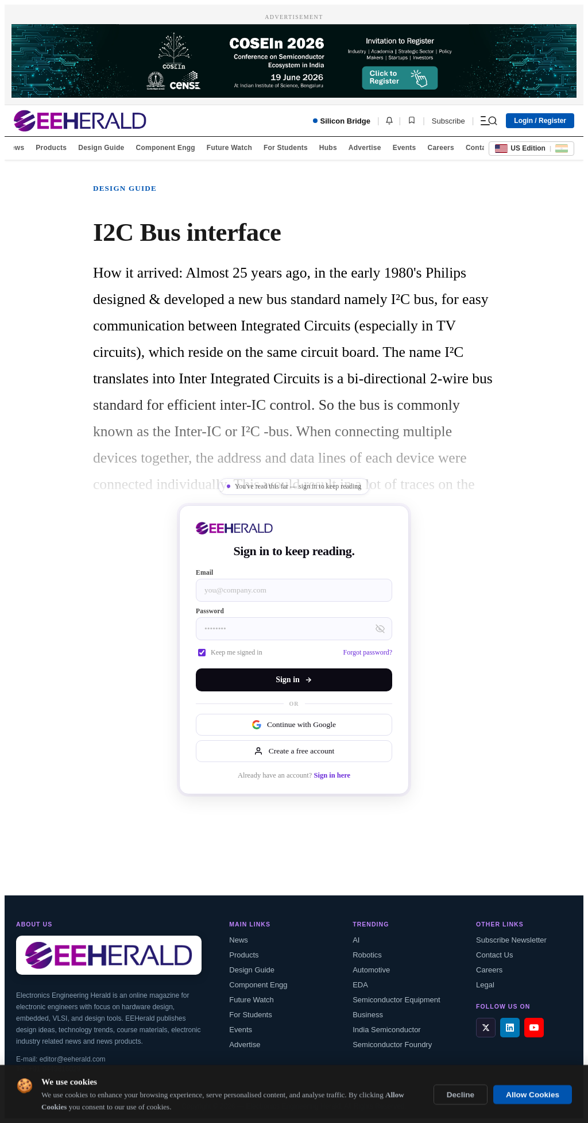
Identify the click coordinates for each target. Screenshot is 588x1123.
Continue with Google (294, 724)
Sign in (294, 679)
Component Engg (165, 148)
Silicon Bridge (341, 121)
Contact (479, 148)
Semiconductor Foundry (392, 1044)
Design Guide (101, 148)
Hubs (328, 148)
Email (205, 572)
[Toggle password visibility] (380, 628)
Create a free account (294, 751)
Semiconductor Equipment (396, 999)
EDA (360, 984)
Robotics (367, 955)
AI (356, 940)
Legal (485, 984)
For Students (286, 148)
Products (51, 148)
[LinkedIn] (510, 1027)
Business (368, 1014)
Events (404, 148)
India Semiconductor (387, 1029)
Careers (440, 148)
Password (210, 610)
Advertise (365, 148)
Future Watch (229, 148)
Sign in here (332, 775)
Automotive (371, 970)
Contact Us (494, 955)
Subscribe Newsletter (511, 940)
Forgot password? (367, 652)
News (15, 148)
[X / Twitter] (486, 1027)
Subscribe (448, 121)
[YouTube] (534, 1027)
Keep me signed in (230, 652)
